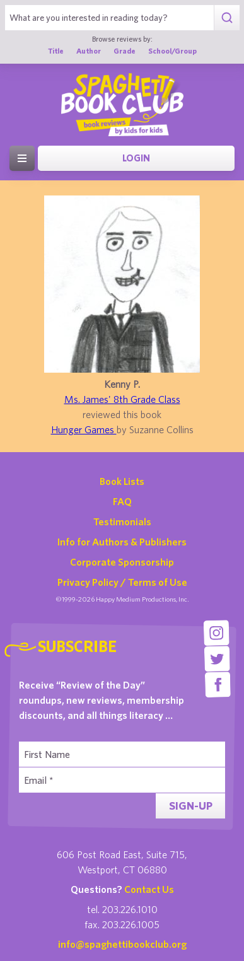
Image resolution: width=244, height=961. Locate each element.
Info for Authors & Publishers (122, 541)
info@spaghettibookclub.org (122, 944)
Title (56, 51)
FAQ (122, 501)
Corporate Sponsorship (122, 562)
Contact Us (149, 889)
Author (88, 51)
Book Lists (122, 481)
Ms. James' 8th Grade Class (122, 399)
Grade (124, 51)
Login (136, 158)
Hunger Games (84, 429)
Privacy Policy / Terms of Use (122, 582)
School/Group (172, 51)
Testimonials (122, 521)
